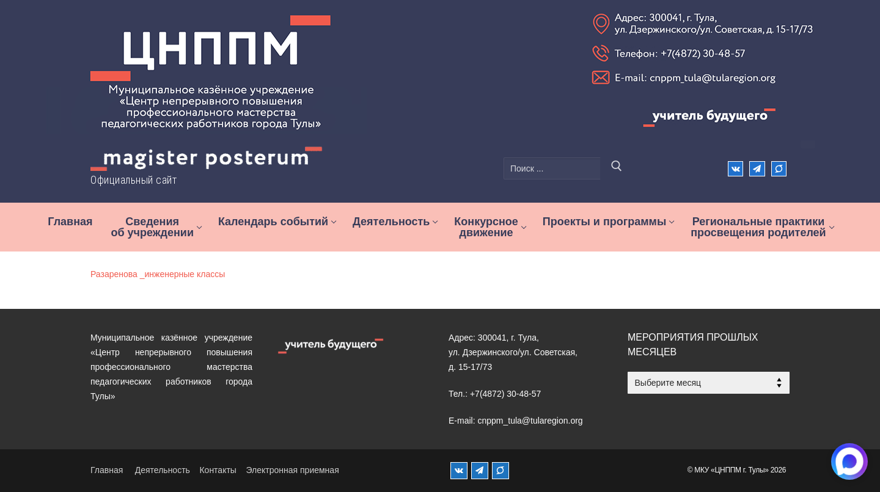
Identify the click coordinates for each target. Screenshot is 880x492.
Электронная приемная (292, 470)
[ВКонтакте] (735, 168)
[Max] (779, 168)
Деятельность (162, 470)
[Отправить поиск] (616, 168)
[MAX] (500, 470)
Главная (106, 470)
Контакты (217, 470)
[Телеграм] (757, 168)
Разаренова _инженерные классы (157, 274)
